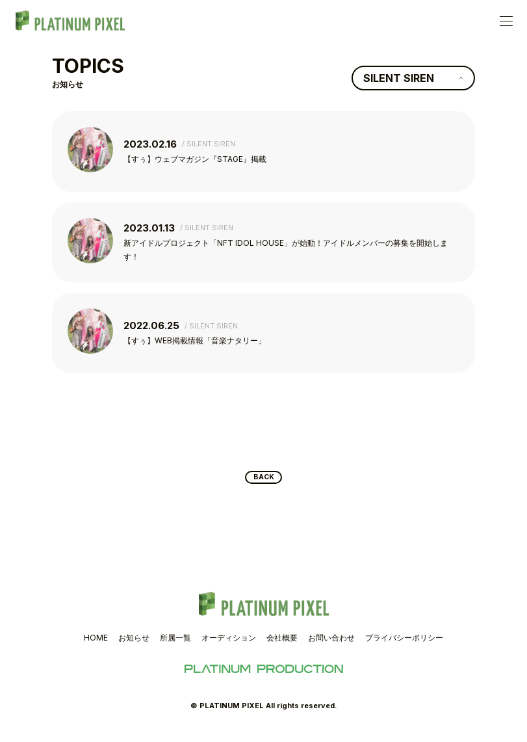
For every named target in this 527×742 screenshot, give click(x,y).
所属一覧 (175, 647)
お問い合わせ (331, 647)
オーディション (228, 647)
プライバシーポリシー (404, 647)
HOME (96, 647)
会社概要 (282, 647)
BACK (263, 483)
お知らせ (133, 647)
